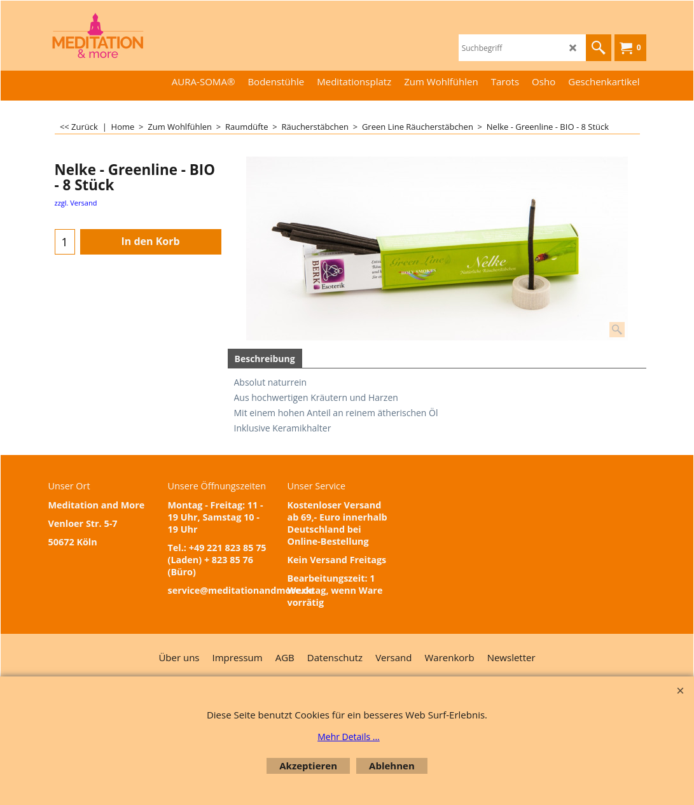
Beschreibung (265, 359)
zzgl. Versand (76, 202)
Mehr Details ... (348, 737)
